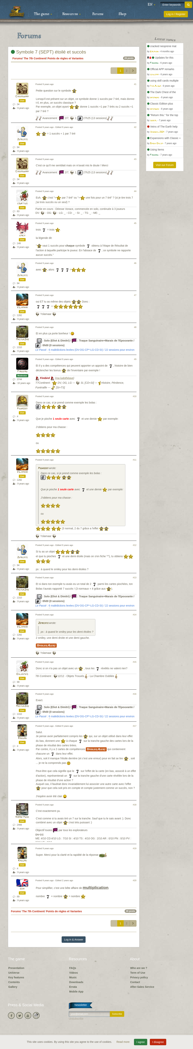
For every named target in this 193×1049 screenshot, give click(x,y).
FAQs (72, 968)
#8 (135, 327)
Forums (97, 14)
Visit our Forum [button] (165, 165)
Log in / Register (175, 14)
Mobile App (76, 991)
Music (73, 977)
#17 (134, 726)
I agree (140, 1042)
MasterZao (22, 339)
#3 (135, 159)
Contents (14, 982)
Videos (73, 972)
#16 (134, 694)
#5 (135, 223)
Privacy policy (139, 977)
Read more (123, 1041)
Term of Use (137, 972)
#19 (134, 848)
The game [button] (43, 14)
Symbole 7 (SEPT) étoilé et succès (48, 51)
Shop (122, 14)
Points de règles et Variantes (65, 58)
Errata (73, 986)
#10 (134, 396)
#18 (134, 805)
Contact (135, 982)
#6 (135, 263)
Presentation (16, 968)
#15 (134, 662)
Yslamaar (22, 307)
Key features (16, 977)
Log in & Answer (73, 939)
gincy (22, 235)
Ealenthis (22, 674)
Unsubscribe (76, 1018)
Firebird (22, 371)
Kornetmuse (22, 817)
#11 (134, 460)
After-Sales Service (142, 986)
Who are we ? (138, 968)
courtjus (22, 203)
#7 (135, 295)
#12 (134, 545)
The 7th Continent (35, 58)
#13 (134, 577)
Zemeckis (22, 139)
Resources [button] (71, 14)
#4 (135, 191)
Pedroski (22, 408)
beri (22, 888)
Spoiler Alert (46, 645)
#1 (135, 84)
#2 (135, 127)
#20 (134, 880)
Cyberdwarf (22, 96)
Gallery (12, 986)
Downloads (76, 982)
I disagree (158, 1042)
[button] (151, 4)
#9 (135, 359)
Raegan (22, 738)
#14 (134, 615)
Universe (13, 972)
